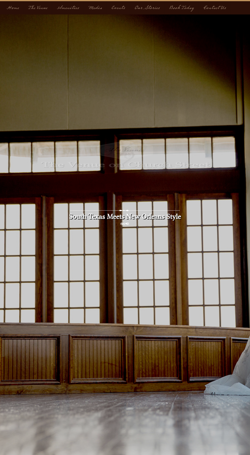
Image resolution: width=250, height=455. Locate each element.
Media (95, 8)
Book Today (181, 8)
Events (118, 8)
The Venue (37, 8)
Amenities (68, 8)
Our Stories (147, 8)
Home (12, 8)
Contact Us (214, 8)
